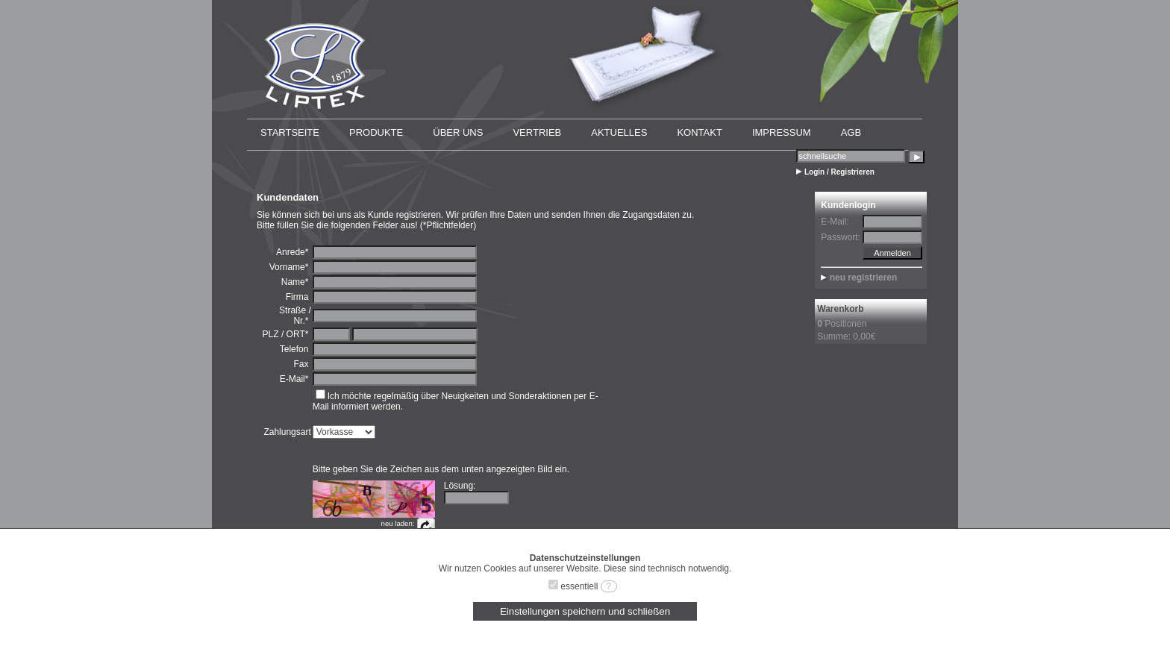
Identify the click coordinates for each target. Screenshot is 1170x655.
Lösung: (460, 485)
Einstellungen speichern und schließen (585, 611)
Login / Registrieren (839, 172)
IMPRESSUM (781, 132)
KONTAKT (699, 132)
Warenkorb (840, 309)
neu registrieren (864, 277)
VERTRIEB (537, 132)
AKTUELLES (619, 132)
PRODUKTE (376, 132)
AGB (851, 132)
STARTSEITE (289, 132)
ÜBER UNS (458, 132)
